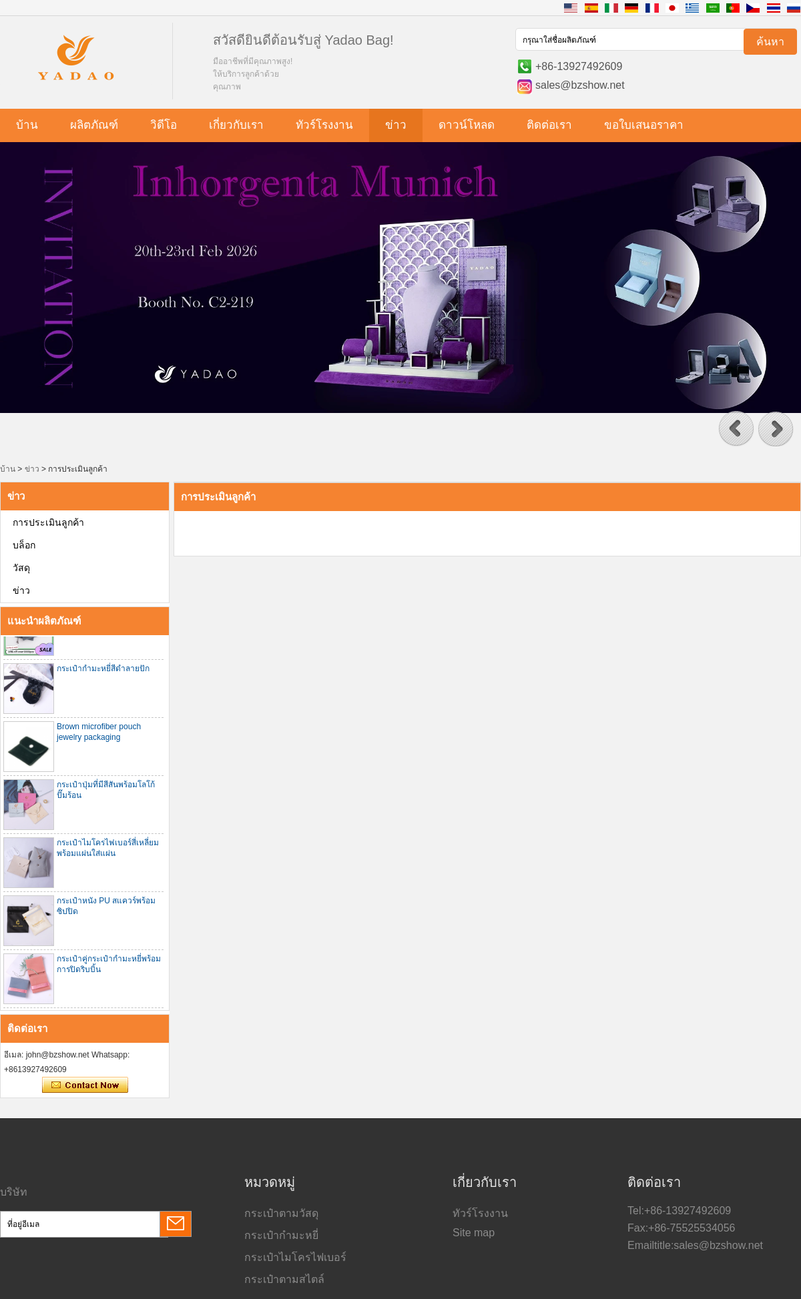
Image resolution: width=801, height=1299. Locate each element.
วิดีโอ (163, 125)
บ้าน (27, 125)
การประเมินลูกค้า (48, 522)
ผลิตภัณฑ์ (94, 125)
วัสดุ (21, 567)
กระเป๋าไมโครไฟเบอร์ (295, 1257)
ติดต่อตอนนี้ (85, 1085)
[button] (736, 429)
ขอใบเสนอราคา (644, 125)
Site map (474, 1232)
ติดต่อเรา (549, 125)
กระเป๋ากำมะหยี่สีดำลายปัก (103, 670)
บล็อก (24, 545)
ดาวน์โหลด (467, 125)
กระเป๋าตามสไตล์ (284, 1279)
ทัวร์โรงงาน (324, 125)
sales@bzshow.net (580, 85)
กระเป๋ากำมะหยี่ (281, 1235)
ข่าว (396, 125)
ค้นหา (770, 41)
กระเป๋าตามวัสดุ (281, 1213)
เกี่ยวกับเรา (236, 125)
